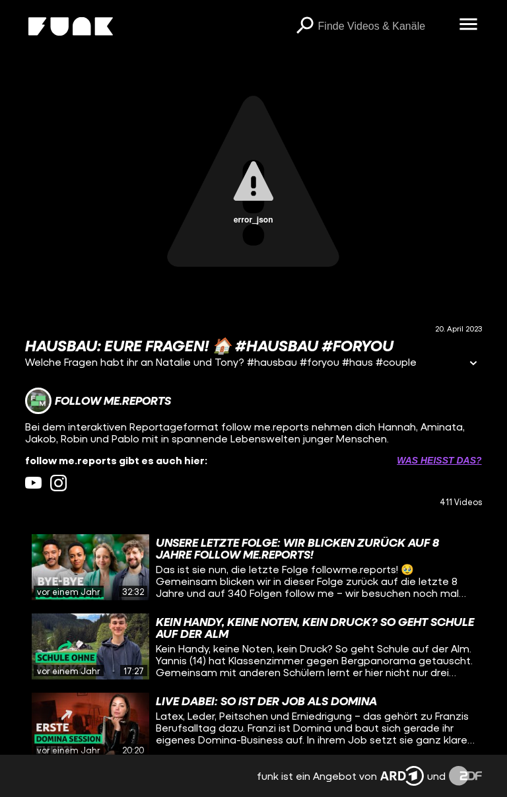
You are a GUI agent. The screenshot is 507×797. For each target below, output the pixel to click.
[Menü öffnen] (469, 25)
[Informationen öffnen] (473, 364)
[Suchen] (305, 26)
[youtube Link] (33, 483)
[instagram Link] (58, 483)
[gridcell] (253, 567)
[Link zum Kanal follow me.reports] (98, 401)
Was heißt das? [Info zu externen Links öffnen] (439, 460)
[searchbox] (384, 26)
